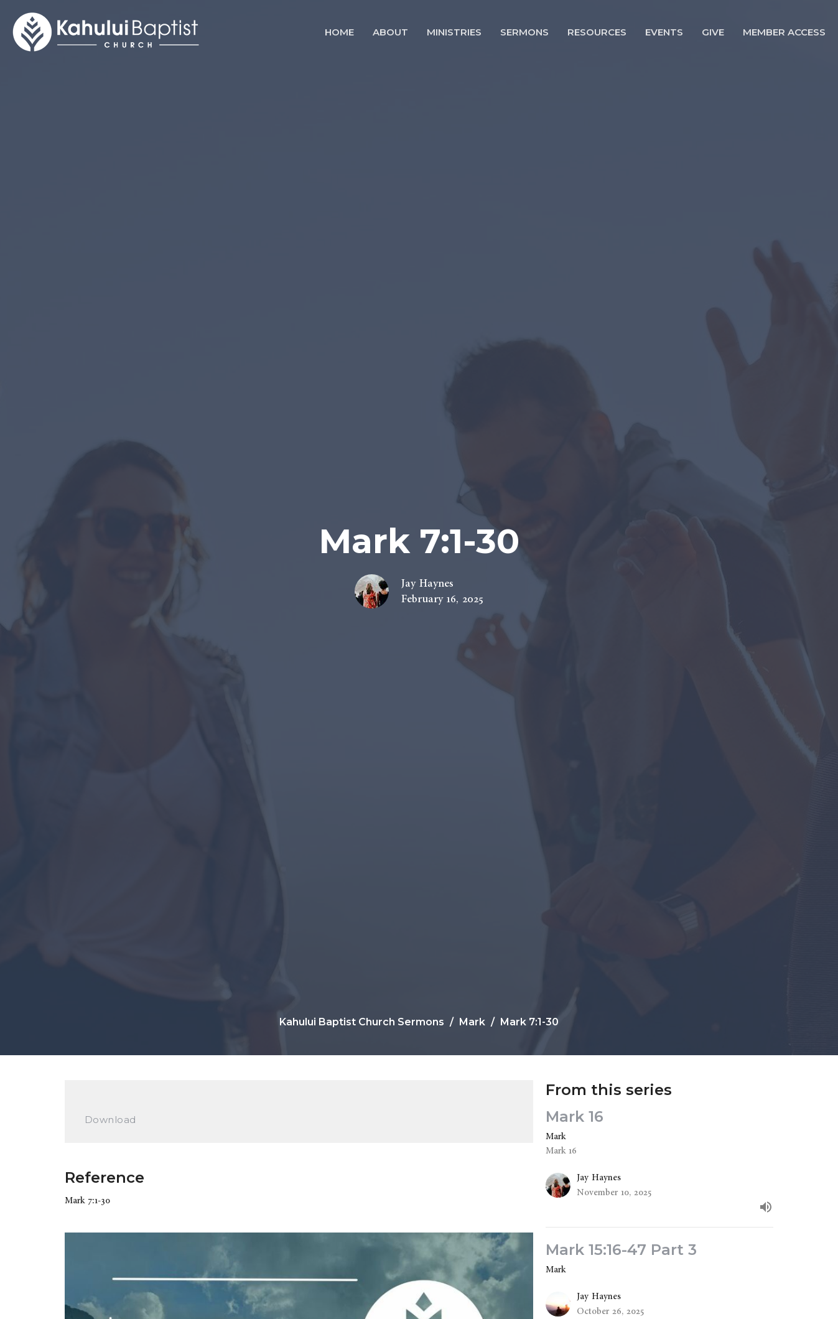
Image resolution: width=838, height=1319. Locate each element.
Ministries (454, 32)
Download (110, 1120)
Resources (596, 32)
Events (664, 32)
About (390, 32)
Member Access (784, 32)
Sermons (524, 32)
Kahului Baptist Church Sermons (361, 1022)
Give (713, 32)
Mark (472, 1022)
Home (339, 32)
